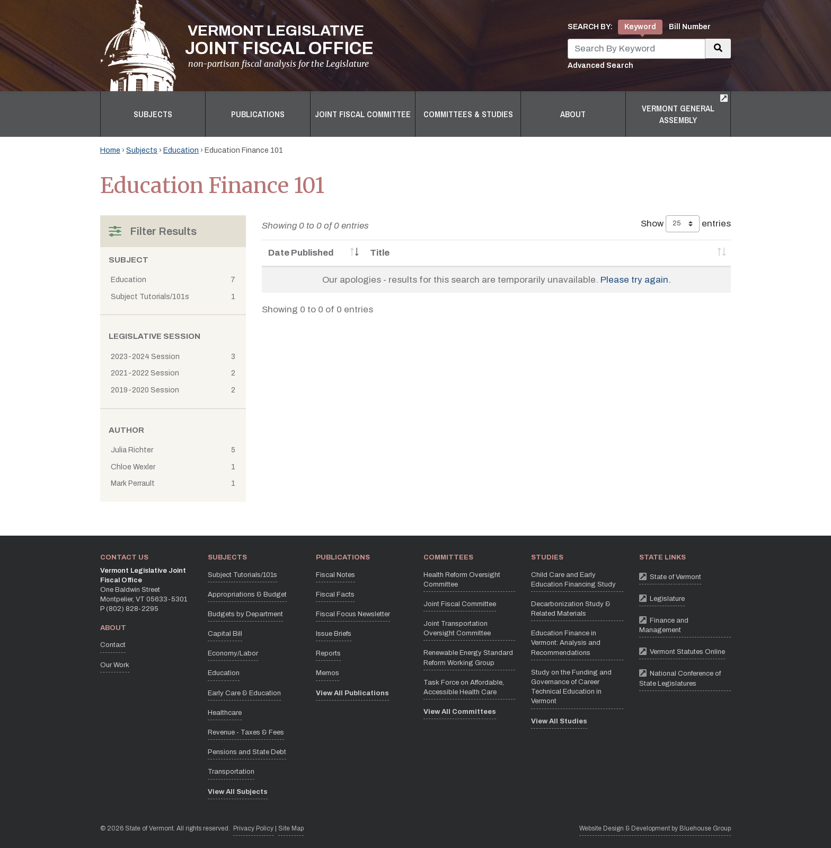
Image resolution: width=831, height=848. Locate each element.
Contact (113, 645)
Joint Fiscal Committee (459, 604)
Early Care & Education (244, 693)
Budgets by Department (245, 614)
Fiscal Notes (335, 575)
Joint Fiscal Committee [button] (363, 114)
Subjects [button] (153, 114)
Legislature (662, 598)
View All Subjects (238, 791)
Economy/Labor (233, 653)
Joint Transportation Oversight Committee (457, 628)
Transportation (231, 771)
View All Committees (459, 711)
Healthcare (225, 712)
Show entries (686, 223)
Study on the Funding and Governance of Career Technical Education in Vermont (571, 687)
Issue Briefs (333, 633)
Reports (328, 653)
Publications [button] (258, 114)
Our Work (114, 665)
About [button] (573, 114)
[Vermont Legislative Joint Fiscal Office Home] (237, 45)
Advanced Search (600, 65)
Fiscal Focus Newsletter (353, 614)
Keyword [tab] (640, 27)
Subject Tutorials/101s (242, 575)
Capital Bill (225, 633)
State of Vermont (670, 576)
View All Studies (559, 721)
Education (181, 150)
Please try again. (635, 280)
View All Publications (352, 693)
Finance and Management (685, 624)
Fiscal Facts (335, 594)
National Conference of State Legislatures (685, 677)
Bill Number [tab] (690, 27)
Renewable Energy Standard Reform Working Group (468, 657)
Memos (327, 673)
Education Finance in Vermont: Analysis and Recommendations (565, 643)
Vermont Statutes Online (682, 651)
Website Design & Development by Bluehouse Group (655, 828)
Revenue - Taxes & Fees (246, 732)
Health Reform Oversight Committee (461, 579)
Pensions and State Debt (247, 752)
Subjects (141, 150)
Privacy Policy (253, 827)
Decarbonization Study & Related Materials (571, 608)
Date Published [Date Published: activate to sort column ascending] (301, 253)
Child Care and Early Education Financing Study (573, 579)
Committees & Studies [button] (468, 114)
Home (110, 150)
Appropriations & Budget (247, 594)
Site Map (291, 828)
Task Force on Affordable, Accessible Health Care (463, 687)
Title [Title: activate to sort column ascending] (380, 253)
